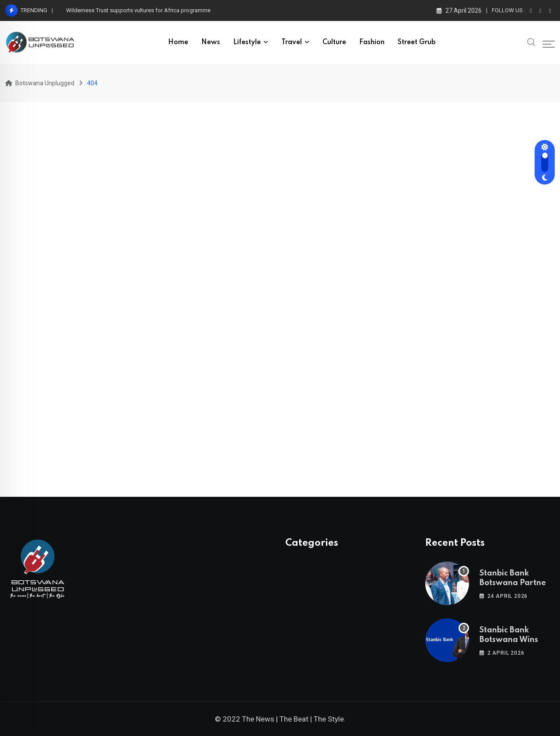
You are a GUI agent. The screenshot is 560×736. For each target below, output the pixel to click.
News (210, 42)
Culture (334, 42)
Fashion (372, 42)
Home (178, 42)
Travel (291, 42)
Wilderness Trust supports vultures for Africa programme (138, 10)
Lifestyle (247, 42)
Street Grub (417, 42)
